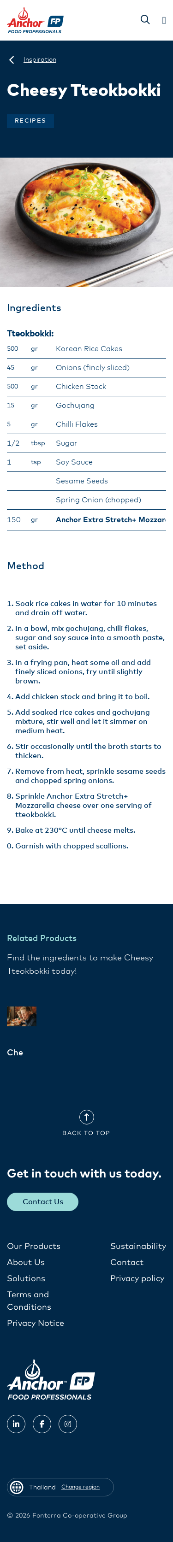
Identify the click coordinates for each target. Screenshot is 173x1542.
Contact (126, 1263)
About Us (26, 1263)
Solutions (26, 1279)
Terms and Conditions (29, 1301)
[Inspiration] (40, 60)
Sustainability (138, 1246)
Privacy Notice (35, 1323)
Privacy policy (137, 1279)
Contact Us (43, 1202)
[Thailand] (11, 60)
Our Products (33, 1246)
